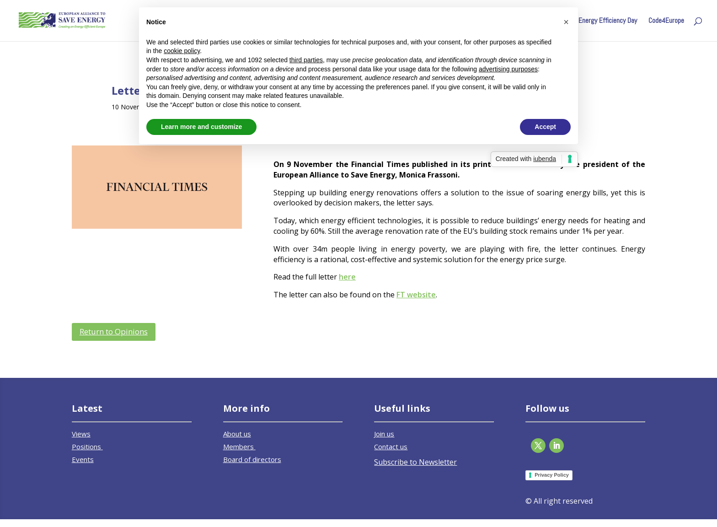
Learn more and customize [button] (201, 126)
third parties (306, 60)
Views (81, 433)
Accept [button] (545, 126)
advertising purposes (508, 69)
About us (237, 433)
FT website (416, 295)
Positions (87, 446)
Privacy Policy (552, 475)
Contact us (390, 446)
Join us (384, 433)
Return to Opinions (114, 331)
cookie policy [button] (182, 50)
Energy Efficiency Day (607, 21)
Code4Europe (666, 21)
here (347, 277)
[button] (566, 22)
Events (83, 459)
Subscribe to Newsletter (415, 462)
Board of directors (252, 459)
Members (239, 446)
